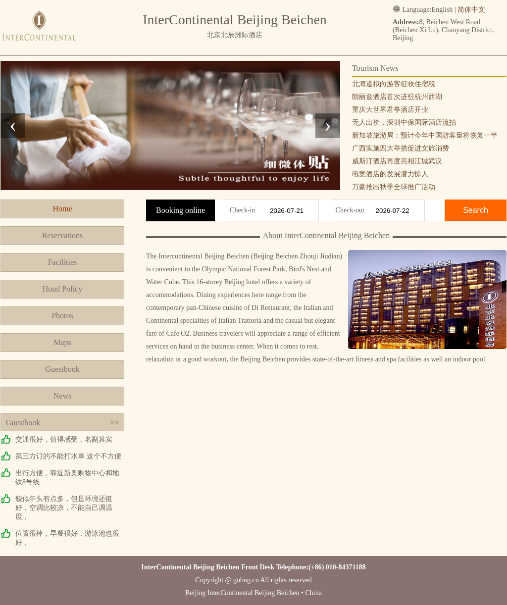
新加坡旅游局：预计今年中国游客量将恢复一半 (425, 135)
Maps (62, 342)
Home (62, 208)
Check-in (242, 210)
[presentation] (12, 125)
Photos (62, 315)
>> (114, 422)
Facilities (62, 262)
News (62, 396)
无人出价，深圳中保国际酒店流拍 (404, 122)
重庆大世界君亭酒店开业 (390, 109)
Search (475, 210)
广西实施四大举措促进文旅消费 (400, 148)
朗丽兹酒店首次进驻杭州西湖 (397, 97)
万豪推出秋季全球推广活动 (393, 187)
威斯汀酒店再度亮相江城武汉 (397, 161)
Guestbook (62, 369)
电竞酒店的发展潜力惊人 (390, 174)
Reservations (62, 235)
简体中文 (471, 9)
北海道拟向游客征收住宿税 (393, 84)
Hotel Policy (62, 289)
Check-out (350, 210)
